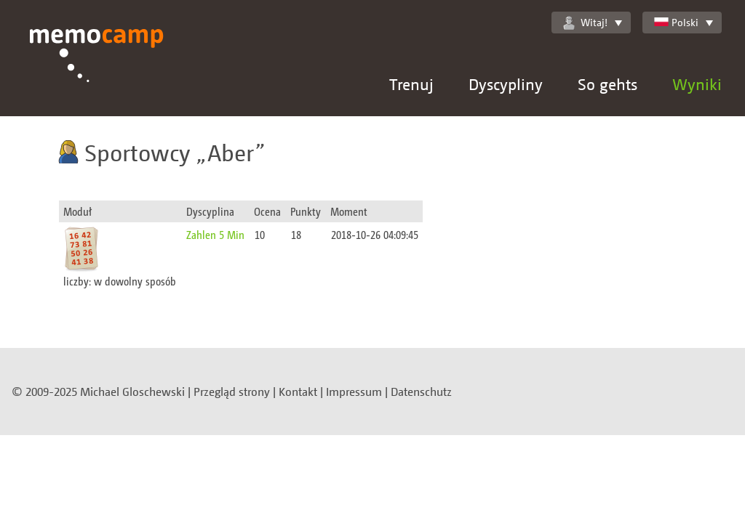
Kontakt (298, 391)
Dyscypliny (506, 84)
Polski (676, 22)
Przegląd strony (232, 391)
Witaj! (585, 22)
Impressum (354, 391)
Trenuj (411, 84)
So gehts (607, 84)
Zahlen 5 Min (215, 234)
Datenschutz (421, 391)
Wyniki (697, 84)
